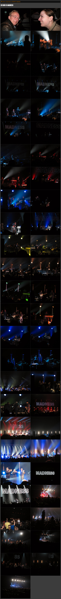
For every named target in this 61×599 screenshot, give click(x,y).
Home (3, 1)
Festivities (8, 1)
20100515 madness (16, 1)
